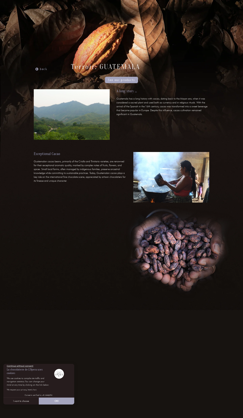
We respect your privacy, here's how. (22, 389)
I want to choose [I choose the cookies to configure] (21, 401)
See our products (121, 80)
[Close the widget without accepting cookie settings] (20, 366)
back (43, 69)
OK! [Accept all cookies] (57, 401)
